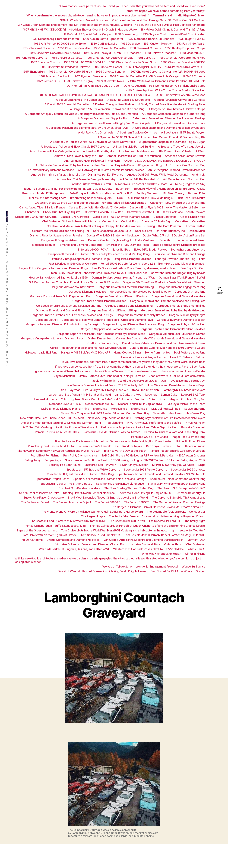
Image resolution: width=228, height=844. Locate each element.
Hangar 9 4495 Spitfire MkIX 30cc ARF (85, 352)
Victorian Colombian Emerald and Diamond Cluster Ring (90, 544)
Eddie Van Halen (145, 240)
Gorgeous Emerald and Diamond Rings (181, 305)
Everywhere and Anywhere (188, 249)
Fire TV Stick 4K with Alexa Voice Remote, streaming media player (134, 268)
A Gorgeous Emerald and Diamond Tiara (179, 123)
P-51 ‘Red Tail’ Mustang (37, 427)
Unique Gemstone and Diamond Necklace (73, 539)
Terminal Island (162, 15)
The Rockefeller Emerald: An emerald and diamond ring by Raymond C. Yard (157, 516)
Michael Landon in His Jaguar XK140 (141, 404)
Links (162, 399)
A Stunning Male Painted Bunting (133, 146)
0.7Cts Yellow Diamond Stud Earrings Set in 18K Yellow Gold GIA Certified (158, 20)
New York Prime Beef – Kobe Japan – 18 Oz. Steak (52, 418)
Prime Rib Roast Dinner (190, 441)
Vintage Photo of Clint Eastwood (184, 544)
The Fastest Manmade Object (72, 502)
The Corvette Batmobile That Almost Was (178, 497)
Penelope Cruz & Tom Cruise (149, 436)
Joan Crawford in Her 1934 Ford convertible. (177, 376)
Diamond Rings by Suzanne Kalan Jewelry (56, 235)
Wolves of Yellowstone (117, 566)
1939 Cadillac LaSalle (104, 43)
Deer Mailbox (143, 231)
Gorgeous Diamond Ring (189, 291)
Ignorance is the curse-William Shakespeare (62, 371)
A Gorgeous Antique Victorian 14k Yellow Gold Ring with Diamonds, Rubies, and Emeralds (81, 113)
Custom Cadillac (195, 226)
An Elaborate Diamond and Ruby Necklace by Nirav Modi (71, 165)
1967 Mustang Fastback (54, 76)
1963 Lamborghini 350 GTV (143, 67)
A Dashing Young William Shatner (113, 104)
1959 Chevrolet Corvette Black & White (55, 53)
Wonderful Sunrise (193, 566)
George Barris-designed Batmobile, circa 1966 (58, 277)
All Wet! (200, 151)
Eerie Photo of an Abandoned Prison (182, 240)
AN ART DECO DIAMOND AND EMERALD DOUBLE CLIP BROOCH (164, 160)
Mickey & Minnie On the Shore (186, 404)
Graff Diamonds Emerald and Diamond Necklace (174, 338)
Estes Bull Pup (121, 249)
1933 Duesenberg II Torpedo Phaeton (55, 38)
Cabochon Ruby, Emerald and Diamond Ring (177, 202)
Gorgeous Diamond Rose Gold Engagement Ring (61, 296)
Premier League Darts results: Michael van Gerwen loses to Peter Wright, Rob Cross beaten (113, 441)
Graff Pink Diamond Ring (102, 343)
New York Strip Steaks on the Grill (109, 418)
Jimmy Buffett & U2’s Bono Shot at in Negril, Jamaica (112, 376)
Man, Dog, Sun (196, 399)
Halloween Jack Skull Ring (41, 352)
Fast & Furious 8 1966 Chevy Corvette (72, 263)
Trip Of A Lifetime (31, 539)
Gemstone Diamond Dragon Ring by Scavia (178, 273)
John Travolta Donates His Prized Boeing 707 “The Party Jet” (104, 385)
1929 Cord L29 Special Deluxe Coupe (87, 34)
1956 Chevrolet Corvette (110, 48)
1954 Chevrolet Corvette (38, 48)
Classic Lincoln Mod (192, 216)
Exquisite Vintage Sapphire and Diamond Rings (80, 259)
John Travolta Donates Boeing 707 (183, 380)
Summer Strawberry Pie (190, 493)
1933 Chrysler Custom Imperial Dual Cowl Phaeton (173, 34)
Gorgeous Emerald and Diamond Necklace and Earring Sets (167, 301)
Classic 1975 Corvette (75, 216)
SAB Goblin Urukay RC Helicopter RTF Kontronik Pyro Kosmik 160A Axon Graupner (153, 455)
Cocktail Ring (129, 221)
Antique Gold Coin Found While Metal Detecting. (157, 174)
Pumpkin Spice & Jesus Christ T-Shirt (51, 446)
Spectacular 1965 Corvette (188, 469)
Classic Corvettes (165, 216)
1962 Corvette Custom (45, 62)
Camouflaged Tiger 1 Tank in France (42, 207)
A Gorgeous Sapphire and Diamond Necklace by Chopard (168, 127)
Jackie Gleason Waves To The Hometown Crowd (125, 371)
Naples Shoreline (194, 408)
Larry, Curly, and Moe (128, 394)
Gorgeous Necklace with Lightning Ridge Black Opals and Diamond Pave (107, 319)
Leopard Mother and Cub (50, 399)
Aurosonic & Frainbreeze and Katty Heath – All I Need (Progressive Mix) (160, 184)
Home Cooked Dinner (127, 352)
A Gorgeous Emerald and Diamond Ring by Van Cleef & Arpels (111, 123)
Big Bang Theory (173, 193)
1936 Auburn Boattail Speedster (103, 38)
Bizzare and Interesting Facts (47, 198)
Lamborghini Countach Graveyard (184, 390)
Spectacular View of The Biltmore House (66, 483)
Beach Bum (123, 188)
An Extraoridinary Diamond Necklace (51, 170)
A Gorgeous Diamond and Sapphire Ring (103, 118)
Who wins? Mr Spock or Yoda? (161, 553)
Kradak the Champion (145, 390)
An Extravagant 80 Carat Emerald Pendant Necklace (111, 170)
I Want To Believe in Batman (187, 357)
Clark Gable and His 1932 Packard (184, 212)
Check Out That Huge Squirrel (62, 212)
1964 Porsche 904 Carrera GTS (185, 67)
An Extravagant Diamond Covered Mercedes (176, 170)
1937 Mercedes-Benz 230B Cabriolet (150, 38)
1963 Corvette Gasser (108, 67)
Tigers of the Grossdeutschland (37, 530)
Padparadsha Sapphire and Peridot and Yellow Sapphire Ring (139, 427)
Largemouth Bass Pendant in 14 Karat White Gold (80, 394)
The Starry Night (194, 521)
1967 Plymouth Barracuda (89, 76)
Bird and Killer (196, 193)
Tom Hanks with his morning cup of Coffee (49, 535)
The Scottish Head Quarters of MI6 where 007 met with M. (67, 521)
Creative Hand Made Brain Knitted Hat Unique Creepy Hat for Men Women (93, 226)
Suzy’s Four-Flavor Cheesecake (44, 497)
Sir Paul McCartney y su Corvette (173, 464)
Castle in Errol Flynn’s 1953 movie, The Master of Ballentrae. (167, 207)
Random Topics (132, 446)
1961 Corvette (146, 57)
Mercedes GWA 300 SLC (65, 404)
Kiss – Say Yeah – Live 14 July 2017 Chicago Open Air (93, 390)
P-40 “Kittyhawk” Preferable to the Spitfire (154, 422)
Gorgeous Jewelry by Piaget (187, 315)
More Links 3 (139, 408)
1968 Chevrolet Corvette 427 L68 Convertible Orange (144, 76)
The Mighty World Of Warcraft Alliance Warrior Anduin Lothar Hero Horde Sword (92, 511)
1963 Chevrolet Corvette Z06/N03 (183, 62)
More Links (100, 408)
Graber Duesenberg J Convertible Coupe (114, 338)
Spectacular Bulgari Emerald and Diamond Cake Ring (80, 474)
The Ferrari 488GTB (107, 502)
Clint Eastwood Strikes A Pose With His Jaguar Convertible (79, 221)
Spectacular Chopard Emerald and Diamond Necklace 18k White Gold (161, 474)
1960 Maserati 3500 (192, 53)
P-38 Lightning (114, 422)
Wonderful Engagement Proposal (157, 566)
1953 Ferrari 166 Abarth (190, 43)
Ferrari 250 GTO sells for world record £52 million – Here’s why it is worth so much (153, 263)
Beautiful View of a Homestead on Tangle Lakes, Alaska (169, 188)
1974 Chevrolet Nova (110, 81)
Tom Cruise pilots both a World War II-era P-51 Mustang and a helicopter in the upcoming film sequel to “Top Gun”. (133, 530)
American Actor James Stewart (185, 156)
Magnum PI (176, 399)
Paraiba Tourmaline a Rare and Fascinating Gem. (174, 432)
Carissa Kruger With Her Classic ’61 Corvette (97, 207)
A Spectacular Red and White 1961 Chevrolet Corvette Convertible (92, 141)
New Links (175, 413)
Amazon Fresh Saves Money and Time (78, 156)
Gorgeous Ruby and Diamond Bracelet (181, 319)
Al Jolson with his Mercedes (136, 151)
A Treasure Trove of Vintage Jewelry (181, 146)
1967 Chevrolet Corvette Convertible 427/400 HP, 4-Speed (167, 71)
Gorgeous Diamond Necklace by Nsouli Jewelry (140, 291)
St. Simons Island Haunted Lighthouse (120, 483)
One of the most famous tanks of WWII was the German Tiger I (60, 422)
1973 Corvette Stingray (78, 81)
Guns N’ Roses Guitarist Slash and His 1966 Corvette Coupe (88, 347)
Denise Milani (197, 231)
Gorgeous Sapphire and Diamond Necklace (108, 329)
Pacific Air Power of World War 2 (76, 427)
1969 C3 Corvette (194, 76)
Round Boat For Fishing (45, 455)
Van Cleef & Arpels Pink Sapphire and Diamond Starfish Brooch (143, 539)
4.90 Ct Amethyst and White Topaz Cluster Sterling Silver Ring (165, 90)
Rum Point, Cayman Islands (80, 455)
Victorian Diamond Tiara (145, 544)
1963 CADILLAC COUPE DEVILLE (84, 62)
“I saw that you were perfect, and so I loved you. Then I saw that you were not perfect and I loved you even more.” (132, 6)
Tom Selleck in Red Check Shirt (100, 535)
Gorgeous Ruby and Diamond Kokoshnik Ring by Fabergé (62, 324)
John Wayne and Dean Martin (165, 385)
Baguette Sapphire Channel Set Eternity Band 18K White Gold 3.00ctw (67, 188)
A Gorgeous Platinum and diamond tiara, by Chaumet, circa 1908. (87, 127)
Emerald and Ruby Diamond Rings (127, 244)
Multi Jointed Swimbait (165, 408)
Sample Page (52, 460)
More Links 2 (119, 408)
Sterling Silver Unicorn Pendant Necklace (89, 493)
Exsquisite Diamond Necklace (132, 259)
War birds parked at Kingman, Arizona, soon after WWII (74, 549)
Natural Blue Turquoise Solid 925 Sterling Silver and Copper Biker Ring (105, 413)
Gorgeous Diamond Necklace (87, 291)
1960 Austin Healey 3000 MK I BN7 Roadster (112, 53)
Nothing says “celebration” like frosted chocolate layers (170, 418)
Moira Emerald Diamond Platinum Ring (65, 408)
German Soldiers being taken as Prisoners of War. (123, 277)
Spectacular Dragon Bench (53, 479)
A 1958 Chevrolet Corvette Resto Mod (180, 95)
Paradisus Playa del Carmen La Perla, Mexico (112, 432)
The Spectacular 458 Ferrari (127, 521)
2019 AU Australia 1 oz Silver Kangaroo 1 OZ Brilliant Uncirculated (164, 85)
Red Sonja (152, 446)
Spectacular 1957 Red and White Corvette (93, 469)
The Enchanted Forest (35, 502)
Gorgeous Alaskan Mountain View (72, 287)
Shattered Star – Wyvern (100, 464)
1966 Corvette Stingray (110, 71)
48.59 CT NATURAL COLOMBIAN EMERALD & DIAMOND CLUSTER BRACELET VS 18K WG (96, 95)
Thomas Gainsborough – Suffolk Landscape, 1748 (54, 525)
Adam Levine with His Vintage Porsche (54, 151)
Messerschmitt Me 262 (99, 404)
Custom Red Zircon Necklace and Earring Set (60, 231)
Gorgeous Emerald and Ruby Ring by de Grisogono (173, 310)
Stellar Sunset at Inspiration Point (38, 493)
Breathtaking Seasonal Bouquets (90, 198)
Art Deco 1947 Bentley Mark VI (139, 179)
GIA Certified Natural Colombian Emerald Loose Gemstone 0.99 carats (74, 282)
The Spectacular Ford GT (164, 521)
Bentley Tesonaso (147, 193)
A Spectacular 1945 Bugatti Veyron (183, 132)
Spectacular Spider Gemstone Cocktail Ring (177, 479)
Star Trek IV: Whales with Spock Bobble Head (176, 483)
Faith (202, 259)
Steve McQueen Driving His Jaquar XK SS (145, 493)
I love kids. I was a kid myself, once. (143, 357)
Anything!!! (198, 174)
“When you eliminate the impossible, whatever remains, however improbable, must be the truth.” (87, 15)
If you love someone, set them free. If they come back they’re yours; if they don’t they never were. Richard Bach (133, 361)
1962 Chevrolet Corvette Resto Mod (182, 57)
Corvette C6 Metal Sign (156, 221)
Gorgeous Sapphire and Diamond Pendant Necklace (172, 329)
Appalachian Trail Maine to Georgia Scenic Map (86, 179)
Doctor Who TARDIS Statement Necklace (112, 235)
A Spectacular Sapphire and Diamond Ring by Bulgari (172, 141)
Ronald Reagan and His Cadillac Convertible (177, 450)
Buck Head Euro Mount (191, 198)
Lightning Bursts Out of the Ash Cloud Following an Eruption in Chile (112, 399)
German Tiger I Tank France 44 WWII (182, 277)
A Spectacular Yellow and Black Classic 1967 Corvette (75, 146)
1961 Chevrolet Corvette (31, 57)
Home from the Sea (157, 352)
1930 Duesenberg (126, 34)
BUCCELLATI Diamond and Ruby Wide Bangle (144, 198)
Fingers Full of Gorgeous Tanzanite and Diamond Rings (53, 268)
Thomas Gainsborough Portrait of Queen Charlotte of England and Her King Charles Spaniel (147, 525)
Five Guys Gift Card (192, 268)
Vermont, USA (196, 539)
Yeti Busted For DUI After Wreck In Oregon (178, 571)
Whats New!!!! (196, 549)
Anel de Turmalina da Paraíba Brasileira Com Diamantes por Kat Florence (77, 174)
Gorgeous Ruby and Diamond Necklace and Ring (133, 324)
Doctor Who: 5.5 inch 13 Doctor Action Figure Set (174, 235)
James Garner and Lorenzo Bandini (183, 371)
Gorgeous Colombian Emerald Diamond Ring (126, 287)
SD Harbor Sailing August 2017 (186, 460)
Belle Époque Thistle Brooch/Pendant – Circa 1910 (101, 193)
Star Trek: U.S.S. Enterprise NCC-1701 (181, 488)
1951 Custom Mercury (158, 43)
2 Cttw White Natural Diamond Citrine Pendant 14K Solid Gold (166, 81)
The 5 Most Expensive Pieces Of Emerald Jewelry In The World (108, 497)
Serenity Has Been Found (65, 464)
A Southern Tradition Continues (137, 132)
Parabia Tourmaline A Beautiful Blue (57, 432)
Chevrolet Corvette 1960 (143, 212)
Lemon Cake (169, 394)
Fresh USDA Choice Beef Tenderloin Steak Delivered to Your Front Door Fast (98, 273)
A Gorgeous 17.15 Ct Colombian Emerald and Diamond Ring (107, 109)
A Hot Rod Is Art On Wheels (95, 132)
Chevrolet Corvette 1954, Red (104, 212)
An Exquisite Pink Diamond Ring (185, 165)
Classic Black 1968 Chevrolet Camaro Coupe (121, 216)
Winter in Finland (194, 553)
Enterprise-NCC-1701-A (93, 249)
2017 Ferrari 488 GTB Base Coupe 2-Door (93, 85)
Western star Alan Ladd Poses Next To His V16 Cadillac (148, 549)
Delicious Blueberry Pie (170, 231)
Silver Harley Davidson (134, 464)
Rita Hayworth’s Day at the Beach (125, 450)
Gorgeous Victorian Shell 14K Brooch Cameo (177, 333)
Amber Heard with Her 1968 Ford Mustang (134, 156)
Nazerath (159, 413)
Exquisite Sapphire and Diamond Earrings (179, 254)
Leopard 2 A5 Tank (193, 394)
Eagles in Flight (121, 240)
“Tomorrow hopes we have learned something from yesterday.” (164, 10)
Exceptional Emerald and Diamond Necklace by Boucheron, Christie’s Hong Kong (99, 254)
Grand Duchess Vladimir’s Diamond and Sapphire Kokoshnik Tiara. (163, 343)
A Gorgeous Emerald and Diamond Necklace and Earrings (169, 118)
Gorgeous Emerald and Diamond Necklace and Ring (68, 305)
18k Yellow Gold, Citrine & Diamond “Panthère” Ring (173, 29)
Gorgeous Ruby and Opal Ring (186, 324)
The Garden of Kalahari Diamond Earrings (179, 502)
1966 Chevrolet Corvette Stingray (70, 71)
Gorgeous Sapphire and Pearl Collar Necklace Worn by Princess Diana (101, 333)
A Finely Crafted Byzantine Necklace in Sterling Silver (171, 104)
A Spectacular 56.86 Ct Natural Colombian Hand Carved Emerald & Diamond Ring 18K (151, 137)
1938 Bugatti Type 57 (191, 38)
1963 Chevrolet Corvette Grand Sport (133, 62)
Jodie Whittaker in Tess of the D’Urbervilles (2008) (124, 380)
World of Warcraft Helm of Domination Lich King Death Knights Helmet (103, 571)
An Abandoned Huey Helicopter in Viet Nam (92, 160)
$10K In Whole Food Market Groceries (84, 20)
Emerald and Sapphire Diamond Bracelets (179, 244)
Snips (201, 464)
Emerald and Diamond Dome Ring (81, 244)
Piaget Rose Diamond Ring (188, 436)
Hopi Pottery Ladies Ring (189, 352)
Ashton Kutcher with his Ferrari (91, 184)
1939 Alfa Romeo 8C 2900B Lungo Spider (60, 43)
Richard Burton (172, 446)
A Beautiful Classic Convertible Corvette (179, 99)
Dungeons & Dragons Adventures (62, 240)
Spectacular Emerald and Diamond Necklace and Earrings (109, 479)
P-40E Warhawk (195, 422)
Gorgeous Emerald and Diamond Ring (129, 305)
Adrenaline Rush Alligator (99, 151)
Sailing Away (33, 460)
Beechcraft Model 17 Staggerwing (44, 193)
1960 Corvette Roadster (160, 53)
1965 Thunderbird (33, 71)
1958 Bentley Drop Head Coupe (185, 48)
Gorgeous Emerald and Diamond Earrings (121, 296)
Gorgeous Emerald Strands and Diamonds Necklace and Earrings (71, 315)
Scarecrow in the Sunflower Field (86, 460)
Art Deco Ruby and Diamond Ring (184, 179)
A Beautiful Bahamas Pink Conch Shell (79, 99)
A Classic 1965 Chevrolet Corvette (66, 104)
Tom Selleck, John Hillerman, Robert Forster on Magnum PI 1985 (164, 535)
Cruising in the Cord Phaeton (162, 226)
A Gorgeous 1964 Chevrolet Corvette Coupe (176, 109)
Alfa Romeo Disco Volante (175, 151)
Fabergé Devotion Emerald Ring (175, 259)
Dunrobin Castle (98, 240)
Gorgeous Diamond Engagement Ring (181, 287)
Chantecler (32, 212)
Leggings (151, 394)
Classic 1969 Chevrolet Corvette (36, 216)
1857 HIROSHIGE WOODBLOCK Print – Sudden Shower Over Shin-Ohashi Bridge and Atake (80, 29)
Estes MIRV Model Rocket (150, 249)
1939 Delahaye (130, 43)
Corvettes (181, 221)
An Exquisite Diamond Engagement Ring (136, 165)
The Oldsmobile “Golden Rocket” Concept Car (176, 511)
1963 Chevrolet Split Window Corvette (65, 67)
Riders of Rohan (195, 446)
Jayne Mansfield (64, 376)
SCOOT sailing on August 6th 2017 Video (137, 460)
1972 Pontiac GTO (48, 81)
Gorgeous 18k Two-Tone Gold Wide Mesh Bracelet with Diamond (164, 282)
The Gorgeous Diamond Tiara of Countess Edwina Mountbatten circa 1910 (158, 507)
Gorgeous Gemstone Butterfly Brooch (141, 315)
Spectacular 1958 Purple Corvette (145, 469)
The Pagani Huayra (93, 516)
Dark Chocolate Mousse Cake (112, 231)
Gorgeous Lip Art (46, 319)
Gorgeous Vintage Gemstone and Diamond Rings (52, 338)
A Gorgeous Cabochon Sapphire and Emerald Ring (173, 113)
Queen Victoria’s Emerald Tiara (98, 446)
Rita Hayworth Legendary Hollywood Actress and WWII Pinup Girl (58, 450)
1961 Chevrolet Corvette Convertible (109, 57)
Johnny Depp (196, 385)
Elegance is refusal (44, 244)
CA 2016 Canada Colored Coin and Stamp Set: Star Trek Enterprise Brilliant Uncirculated (90, 202)
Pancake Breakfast (193, 427)
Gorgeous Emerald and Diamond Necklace (178, 296)
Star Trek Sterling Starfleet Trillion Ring (128, 488)
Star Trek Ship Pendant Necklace (80, 488)
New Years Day (195, 413)
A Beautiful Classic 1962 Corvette (128, 99)
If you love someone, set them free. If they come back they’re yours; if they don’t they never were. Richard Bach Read (130, 366)
